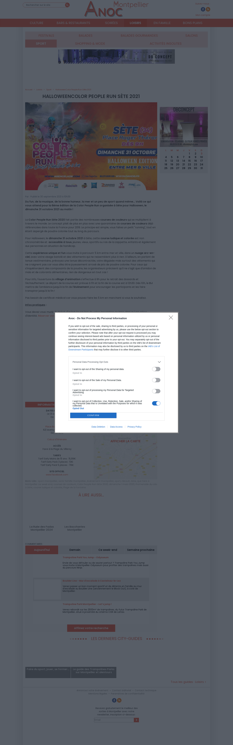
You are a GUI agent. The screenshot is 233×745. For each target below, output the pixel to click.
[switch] (156, 369)
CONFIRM (93, 415)
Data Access (116, 426)
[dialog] (116, 372)
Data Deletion (98, 426)
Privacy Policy (134, 426)
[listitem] (116, 362)
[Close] (172, 319)
